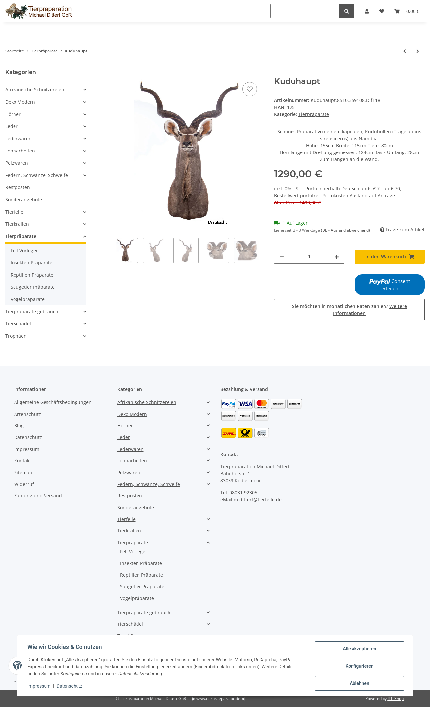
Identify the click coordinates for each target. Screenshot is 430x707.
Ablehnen (358, 683)
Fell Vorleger (24, 250)
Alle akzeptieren (358, 649)
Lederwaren (18, 138)
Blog (19, 425)
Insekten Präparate (31, 262)
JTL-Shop (396, 698)
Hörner (13, 114)
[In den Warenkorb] (118, 73)
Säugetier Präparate (33, 287)
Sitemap (23, 472)
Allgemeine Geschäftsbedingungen (53, 402)
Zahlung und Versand (38, 495)
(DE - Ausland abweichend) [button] (345, 230)
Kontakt (22, 460)
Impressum (26, 449)
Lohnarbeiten (20, 151)
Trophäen (16, 336)
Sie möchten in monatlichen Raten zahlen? (349, 309)
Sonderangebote (23, 199)
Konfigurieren (359, 666)
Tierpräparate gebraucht (32, 311)
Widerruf (24, 484)
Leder (11, 126)
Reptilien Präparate (32, 275)
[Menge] (309, 256)
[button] (45, 90)
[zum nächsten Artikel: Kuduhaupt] (418, 51)
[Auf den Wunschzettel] (249, 89)
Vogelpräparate (28, 299)
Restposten (17, 187)
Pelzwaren (16, 163)
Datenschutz (28, 437)
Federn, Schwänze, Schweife (36, 175)
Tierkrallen (17, 224)
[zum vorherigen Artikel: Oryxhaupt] (404, 51)
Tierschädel (18, 323)
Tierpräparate (313, 114)
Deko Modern (20, 102)
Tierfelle (14, 212)
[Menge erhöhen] (336, 256)
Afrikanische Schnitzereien (34, 89)
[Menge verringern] (281, 256)
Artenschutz (27, 414)
